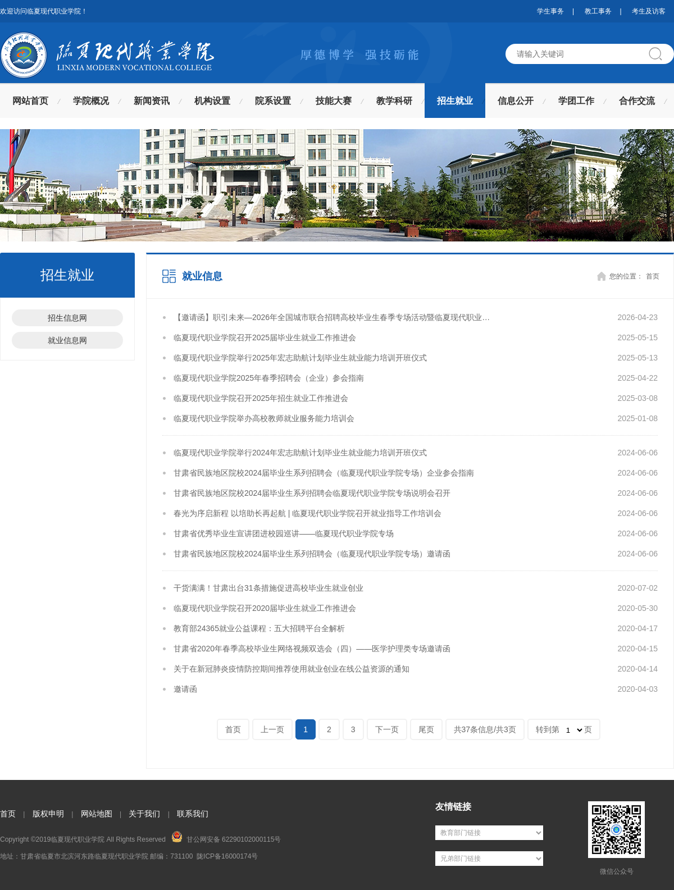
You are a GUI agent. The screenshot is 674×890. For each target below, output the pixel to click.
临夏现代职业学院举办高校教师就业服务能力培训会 (264, 418)
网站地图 (96, 813)
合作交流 (637, 101)
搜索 (660, 54)
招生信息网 (67, 317)
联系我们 (192, 813)
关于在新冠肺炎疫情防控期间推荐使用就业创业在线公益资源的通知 (291, 668)
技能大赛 (334, 101)
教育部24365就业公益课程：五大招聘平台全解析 (259, 628)
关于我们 (144, 813)
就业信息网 (67, 340)
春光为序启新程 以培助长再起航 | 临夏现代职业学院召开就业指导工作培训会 (307, 513)
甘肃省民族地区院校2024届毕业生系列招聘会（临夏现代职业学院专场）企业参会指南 (324, 472)
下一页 (387, 729)
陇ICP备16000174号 (227, 856)
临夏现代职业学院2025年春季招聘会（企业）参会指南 (269, 377)
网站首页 (30, 101)
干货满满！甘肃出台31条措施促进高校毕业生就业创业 (268, 587)
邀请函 (185, 688)
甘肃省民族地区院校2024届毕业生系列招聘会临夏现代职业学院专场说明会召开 (312, 493)
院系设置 (273, 101)
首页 (652, 276)
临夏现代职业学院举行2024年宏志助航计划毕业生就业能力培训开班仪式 (300, 452)
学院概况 (91, 101)
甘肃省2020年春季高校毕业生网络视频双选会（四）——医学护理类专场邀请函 (312, 648)
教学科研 (394, 101)
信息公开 (516, 101)
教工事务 (598, 11)
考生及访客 (649, 11)
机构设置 (212, 101)
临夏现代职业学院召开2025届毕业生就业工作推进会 (265, 337)
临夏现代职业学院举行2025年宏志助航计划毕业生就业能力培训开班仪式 (300, 357)
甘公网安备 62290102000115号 (226, 837)
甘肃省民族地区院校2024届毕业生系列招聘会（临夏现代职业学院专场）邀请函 (312, 553)
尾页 (426, 729)
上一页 (272, 729)
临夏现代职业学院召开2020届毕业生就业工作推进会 (265, 608)
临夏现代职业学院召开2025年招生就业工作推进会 (261, 398)
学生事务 (550, 11)
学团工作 (576, 101)
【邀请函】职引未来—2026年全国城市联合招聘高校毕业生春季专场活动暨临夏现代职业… (332, 317)
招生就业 (455, 101)
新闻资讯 (152, 101)
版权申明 (48, 813)
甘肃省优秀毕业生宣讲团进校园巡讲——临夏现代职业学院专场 (284, 533)
